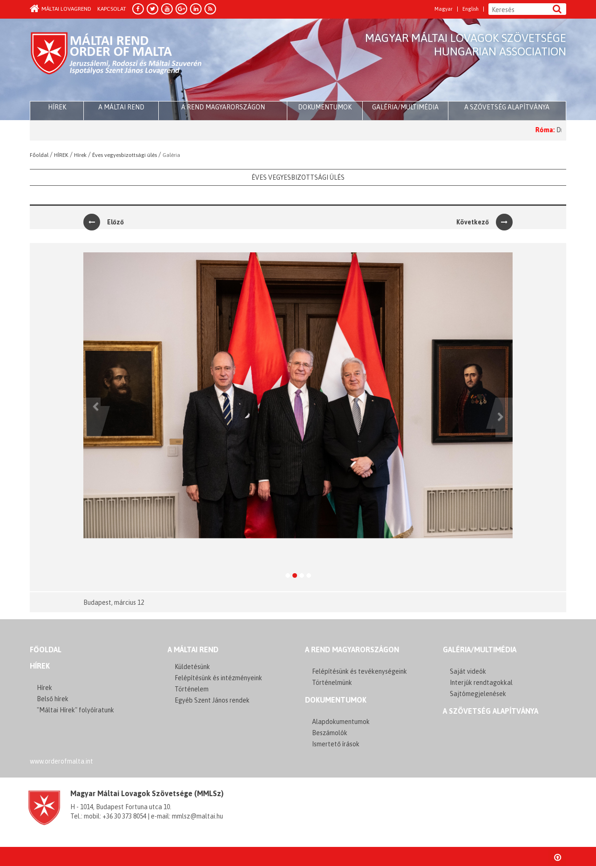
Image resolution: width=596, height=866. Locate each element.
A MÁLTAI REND (193, 649)
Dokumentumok (325, 107)
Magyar (443, 9)
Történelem (192, 689)
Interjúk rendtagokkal (481, 682)
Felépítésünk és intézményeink (218, 678)
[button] (92, 417)
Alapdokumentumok (341, 721)
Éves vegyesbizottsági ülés (298, 177)
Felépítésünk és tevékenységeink (359, 671)
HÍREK (57, 107)
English (470, 9)
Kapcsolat (111, 9)
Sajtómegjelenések (478, 693)
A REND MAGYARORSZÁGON (352, 649)
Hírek (40, 666)
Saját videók (468, 671)
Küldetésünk (192, 666)
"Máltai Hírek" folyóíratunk (75, 710)
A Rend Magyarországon (223, 107)
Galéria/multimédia (405, 107)
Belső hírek (52, 699)
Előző (103, 222)
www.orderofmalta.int (61, 761)
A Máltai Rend (121, 107)
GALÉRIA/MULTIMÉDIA (479, 649)
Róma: (555, 130)
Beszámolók (329, 733)
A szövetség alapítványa (506, 107)
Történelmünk (332, 682)
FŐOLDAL (45, 649)
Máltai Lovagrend (60, 9)
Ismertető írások (335, 744)
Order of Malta (116, 60)
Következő (484, 222)
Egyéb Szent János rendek (212, 700)
